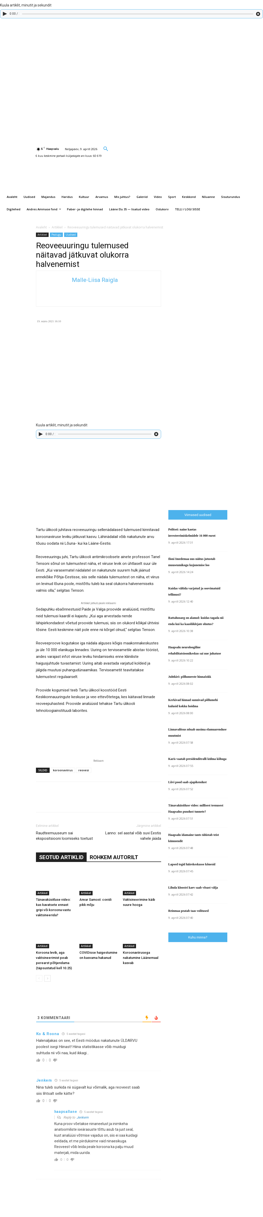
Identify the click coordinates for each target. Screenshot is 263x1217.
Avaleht (41, 227)
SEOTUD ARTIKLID (61, 857)
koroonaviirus (63, 770)
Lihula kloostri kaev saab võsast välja (193, 887)
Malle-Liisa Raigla (95, 280)
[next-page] (47, 978)
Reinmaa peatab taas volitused (188, 911)
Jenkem (82, 1117)
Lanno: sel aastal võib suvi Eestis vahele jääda (133, 836)
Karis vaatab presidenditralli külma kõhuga (197, 759)
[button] (105, 148)
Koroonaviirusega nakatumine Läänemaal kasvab (140, 958)
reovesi (83, 770)
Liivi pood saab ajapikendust (187, 782)
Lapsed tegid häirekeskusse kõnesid (191, 864)
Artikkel (57, 227)
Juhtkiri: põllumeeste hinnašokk (189, 677)
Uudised (71, 234)
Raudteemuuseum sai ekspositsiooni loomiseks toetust (64, 836)
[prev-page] (39, 978)
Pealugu (56, 234)
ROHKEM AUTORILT (114, 857)
